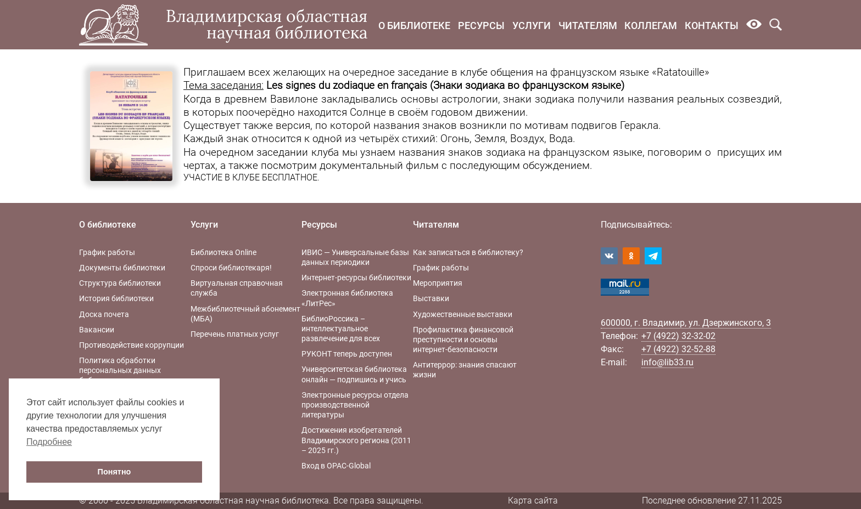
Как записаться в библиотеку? (468, 252)
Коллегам (650, 25)
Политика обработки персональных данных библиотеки (120, 370)
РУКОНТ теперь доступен (346, 353)
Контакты (712, 25)
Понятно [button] (114, 471)
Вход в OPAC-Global (336, 465)
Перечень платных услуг (235, 334)
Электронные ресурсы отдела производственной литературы (355, 405)
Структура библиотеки (120, 283)
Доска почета (104, 314)
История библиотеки (116, 298)
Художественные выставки (462, 314)
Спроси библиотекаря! (231, 267)
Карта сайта (533, 500)
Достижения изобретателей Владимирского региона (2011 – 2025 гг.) (356, 440)
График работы (107, 252)
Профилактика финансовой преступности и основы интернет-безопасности (463, 339)
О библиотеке (414, 25)
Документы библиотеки (122, 267)
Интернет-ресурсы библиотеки (356, 277)
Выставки (431, 298)
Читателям (587, 25)
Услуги (531, 25)
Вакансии (96, 329)
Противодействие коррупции (131, 345)
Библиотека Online (223, 252)
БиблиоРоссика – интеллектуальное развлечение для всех (340, 328)
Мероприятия (437, 283)
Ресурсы (481, 25)
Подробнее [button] (49, 441)
